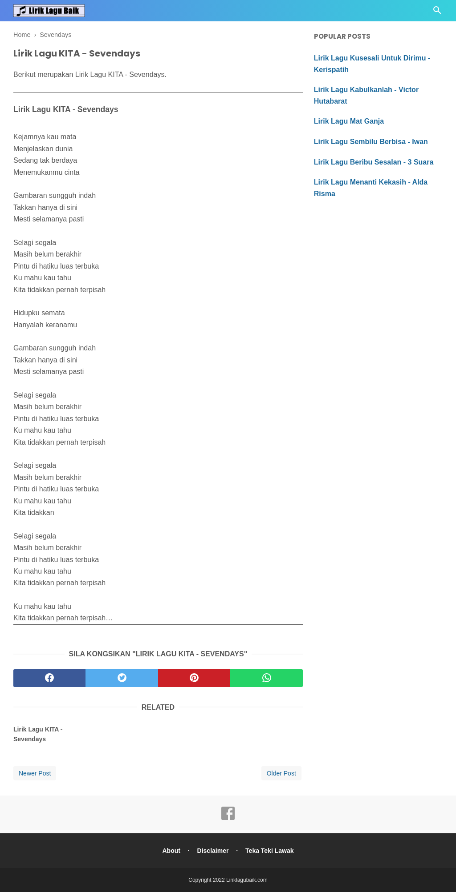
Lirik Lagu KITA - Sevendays (37, 734)
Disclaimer (213, 850)
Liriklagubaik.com (247, 880)
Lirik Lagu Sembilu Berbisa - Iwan (371, 141)
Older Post (281, 773)
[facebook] (49, 678)
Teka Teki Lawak (269, 850)
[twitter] (122, 678)
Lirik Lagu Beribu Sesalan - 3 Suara (374, 162)
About (171, 850)
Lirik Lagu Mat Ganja (349, 121)
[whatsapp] (266, 678)
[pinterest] (194, 678)
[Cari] (437, 12)
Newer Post (35, 773)
